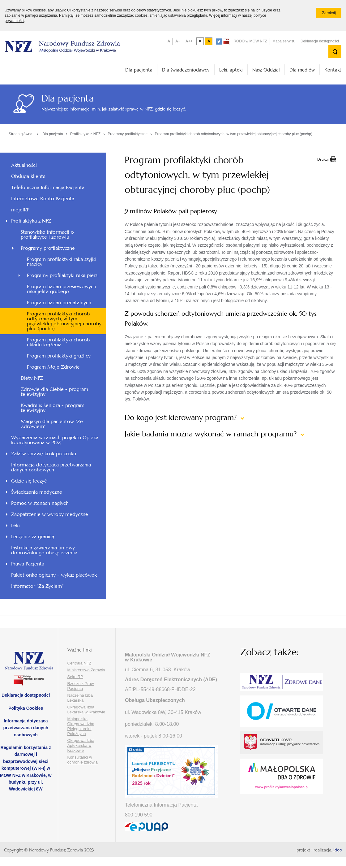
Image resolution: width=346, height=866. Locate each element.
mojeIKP (20, 209)
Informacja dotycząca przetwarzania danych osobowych (51, 467)
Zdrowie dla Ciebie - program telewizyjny (54, 391)
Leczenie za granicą (32, 536)
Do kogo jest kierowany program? (182, 417)
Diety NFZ (32, 378)
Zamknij (331, 14)
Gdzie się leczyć (29, 481)
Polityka (25, 708)
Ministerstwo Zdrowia (86, 670)
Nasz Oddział (266, 70)
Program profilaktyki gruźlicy (59, 356)
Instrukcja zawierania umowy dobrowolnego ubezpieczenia (44, 550)
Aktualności (24, 165)
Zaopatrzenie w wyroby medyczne (49, 514)
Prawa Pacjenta (27, 564)
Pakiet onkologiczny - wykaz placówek (54, 575)
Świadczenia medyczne (36, 492)
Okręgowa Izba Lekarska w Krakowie (86, 709)
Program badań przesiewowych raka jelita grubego (61, 289)
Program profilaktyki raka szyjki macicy (61, 261)
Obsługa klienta (28, 176)
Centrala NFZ (79, 663)
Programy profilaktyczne (127, 134)
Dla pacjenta (138, 70)
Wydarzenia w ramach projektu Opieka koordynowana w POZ (54, 440)
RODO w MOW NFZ (250, 41)
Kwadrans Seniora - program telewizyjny (52, 408)
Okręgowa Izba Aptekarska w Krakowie (80, 745)
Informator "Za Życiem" (37, 586)
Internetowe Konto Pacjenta (42, 198)
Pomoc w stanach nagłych (40, 503)
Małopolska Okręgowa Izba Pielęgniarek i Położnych (80, 726)
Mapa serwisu (283, 41)
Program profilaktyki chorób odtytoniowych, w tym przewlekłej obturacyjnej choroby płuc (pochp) (233, 134)
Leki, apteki (231, 70)
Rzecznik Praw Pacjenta (80, 686)
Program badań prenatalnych (59, 302)
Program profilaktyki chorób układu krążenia (58, 342)
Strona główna (20, 134)
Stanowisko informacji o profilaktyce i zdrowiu (47, 234)
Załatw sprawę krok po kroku (43, 453)
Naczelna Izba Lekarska (80, 698)
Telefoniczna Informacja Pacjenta (47, 187)
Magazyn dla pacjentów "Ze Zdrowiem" (52, 424)
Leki (15, 525)
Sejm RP (75, 676)
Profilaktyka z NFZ (85, 134)
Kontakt (332, 70)
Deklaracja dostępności (320, 41)
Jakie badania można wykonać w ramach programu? (212, 434)
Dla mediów (302, 70)
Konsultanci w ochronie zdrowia (82, 759)
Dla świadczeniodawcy (186, 70)
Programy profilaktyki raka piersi (63, 275)
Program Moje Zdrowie (53, 367)
